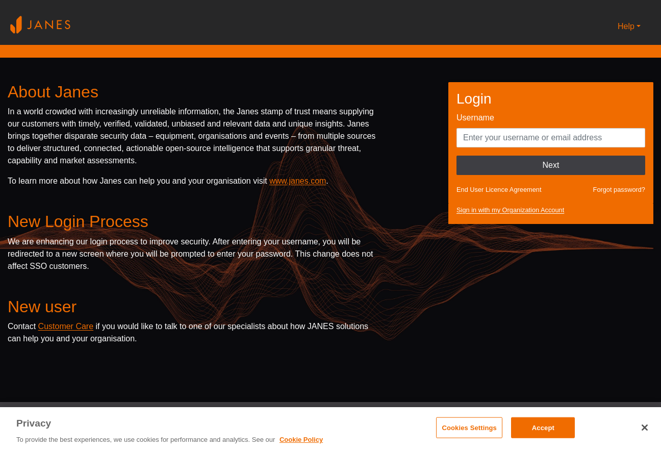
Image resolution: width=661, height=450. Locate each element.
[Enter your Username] (550, 137)
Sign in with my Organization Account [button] (510, 210)
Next (551, 165)
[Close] (644, 427)
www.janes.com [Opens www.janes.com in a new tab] (297, 181)
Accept (543, 427)
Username (475, 117)
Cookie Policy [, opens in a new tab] (301, 439)
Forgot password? (619, 189)
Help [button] (626, 26)
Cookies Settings (469, 427)
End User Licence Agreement (498, 189)
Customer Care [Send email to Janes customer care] (65, 326)
